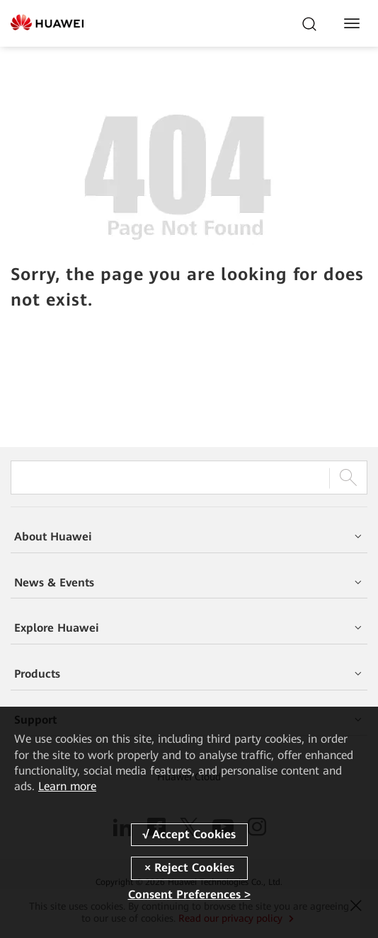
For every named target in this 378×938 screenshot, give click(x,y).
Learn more (67, 786)
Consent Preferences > (189, 894)
